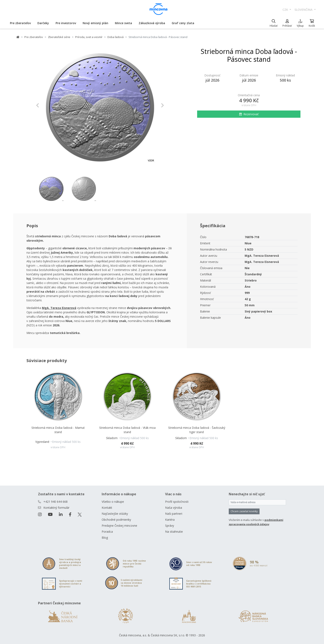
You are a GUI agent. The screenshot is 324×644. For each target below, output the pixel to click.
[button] (45, 105)
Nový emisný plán (95, 23)
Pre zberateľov (20, 23)
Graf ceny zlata (183, 23)
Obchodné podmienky (116, 520)
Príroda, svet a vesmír (88, 37)
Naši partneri (173, 514)
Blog (105, 537)
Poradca (107, 531)
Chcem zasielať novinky (244, 511)
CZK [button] (285, 10)
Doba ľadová (115, 37)
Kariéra (170, 520)
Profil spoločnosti (176, 502)
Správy (169, 526)
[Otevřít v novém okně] (59, 308)
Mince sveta (123, 23)
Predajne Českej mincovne (119, 526)
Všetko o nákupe (113, 502)
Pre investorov (66, 23)
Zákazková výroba (152, 23)
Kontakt (107, 508)
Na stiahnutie (174, 531)
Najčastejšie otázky (115, 514)
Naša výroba (173, 508)
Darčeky (43, 23)
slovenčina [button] (303, 10)
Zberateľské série (59, 37)
